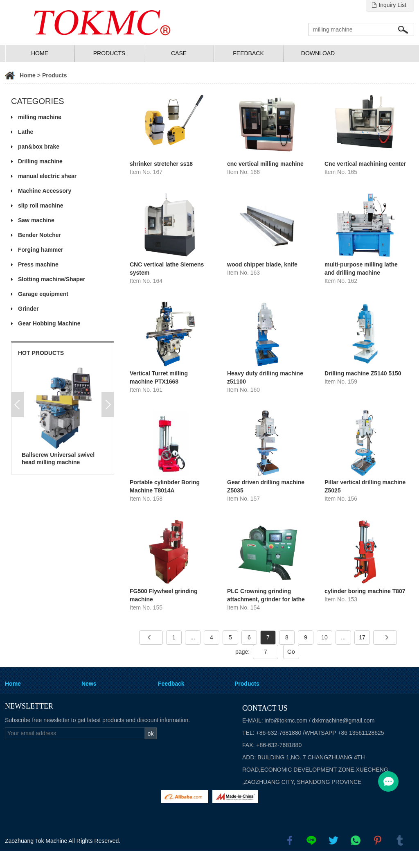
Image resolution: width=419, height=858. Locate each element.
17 (362, 637)
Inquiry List (392, 5)
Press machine (38, 264)
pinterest (378, 840)
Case (179, 53)
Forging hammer (40, 249)
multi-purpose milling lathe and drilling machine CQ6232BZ (361, 272)
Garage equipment (43, 294)
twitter (333, 840)
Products (109, 53)
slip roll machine (40, 205)
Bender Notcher (39, 235)
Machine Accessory (44, 190)
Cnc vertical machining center (365, 163)
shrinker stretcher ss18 (161, 163)
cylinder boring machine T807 (364, 591)
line (311, 840)
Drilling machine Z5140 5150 (362, 373)
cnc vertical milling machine (265, 163)
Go (291, 651)
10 (324, 637)
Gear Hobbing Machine (49, 323)
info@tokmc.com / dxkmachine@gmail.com (319, 720)
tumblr (400, 840)
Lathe (25, 132)
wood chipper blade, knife (262, 264)
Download (318, 53)
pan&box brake (38, 146)
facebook (290, 840)
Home (39, 53)
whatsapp (355, 840)
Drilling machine (40, 161)
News (89, 683)
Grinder (28, 308)
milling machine (39, 117)
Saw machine (36, 220)
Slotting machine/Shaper (51, 279)
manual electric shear (47, 176)
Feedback (248, 53)
